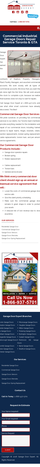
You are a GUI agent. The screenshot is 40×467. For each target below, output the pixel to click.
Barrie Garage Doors (26, 346)
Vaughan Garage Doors (27, 325)
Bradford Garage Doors (27, 349)
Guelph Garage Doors (26, 337)
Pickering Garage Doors (27, 331)
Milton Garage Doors (26, 328)
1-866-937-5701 (23, 22)
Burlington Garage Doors (27, 334)
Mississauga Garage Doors (28, 322)
